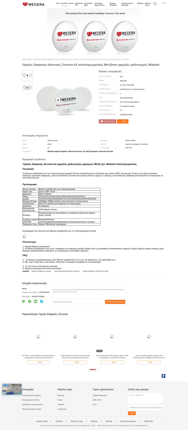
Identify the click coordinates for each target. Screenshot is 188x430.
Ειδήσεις (140, 3)
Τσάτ (122, 121)
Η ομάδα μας (61, 409)
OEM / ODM (97, 400)
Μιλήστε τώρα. (148, 4)
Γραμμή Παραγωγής (100, 395)
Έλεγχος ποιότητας (113, 4)
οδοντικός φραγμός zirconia (31, 409)
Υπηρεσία (60, 404)
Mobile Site (148, 421)
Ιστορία (59, 400)
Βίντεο (71, 3)
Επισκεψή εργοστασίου (99, 4)
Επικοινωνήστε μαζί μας (127, 4)
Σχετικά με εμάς (88, 4)
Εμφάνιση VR (79, 4)
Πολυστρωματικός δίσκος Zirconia (66, 271)
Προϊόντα (64, 3)
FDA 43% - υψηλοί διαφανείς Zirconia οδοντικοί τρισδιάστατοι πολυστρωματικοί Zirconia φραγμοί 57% (38, 357)
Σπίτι (58, 3)
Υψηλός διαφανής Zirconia (41, 271)
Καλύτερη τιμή (107, 121)
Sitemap (109, 421)
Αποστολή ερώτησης (115, 302)
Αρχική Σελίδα (42, 421)
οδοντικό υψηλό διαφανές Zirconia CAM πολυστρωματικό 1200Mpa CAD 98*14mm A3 (149, 357)
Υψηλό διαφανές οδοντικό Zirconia (95, 271)
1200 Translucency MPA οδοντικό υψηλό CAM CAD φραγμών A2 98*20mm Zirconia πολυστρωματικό (112, 357)
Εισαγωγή (60, 395)
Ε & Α (95, 404)
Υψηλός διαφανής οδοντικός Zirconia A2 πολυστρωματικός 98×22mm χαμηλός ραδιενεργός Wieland (94, 59)
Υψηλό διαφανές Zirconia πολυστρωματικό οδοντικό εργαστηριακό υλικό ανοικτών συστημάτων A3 (75, 357)
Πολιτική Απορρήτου (128, 421)
